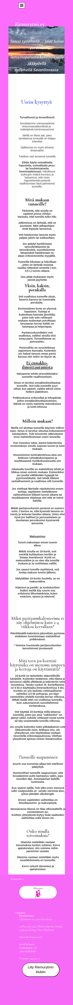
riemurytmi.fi (21, 913)
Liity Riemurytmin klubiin (41, 969)
